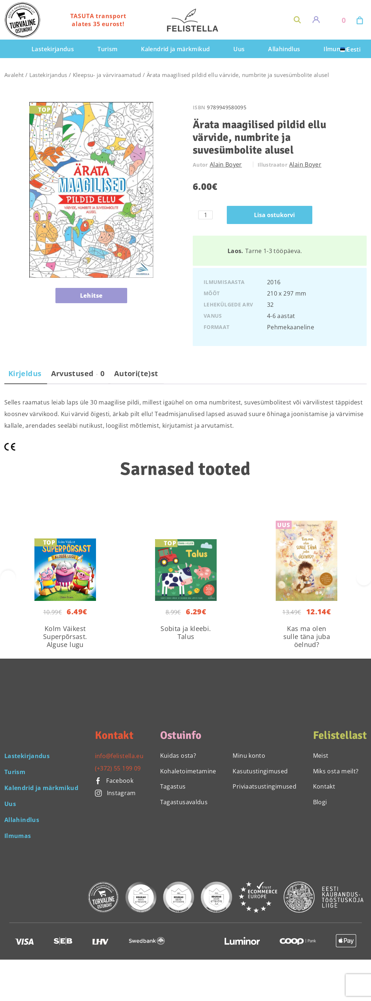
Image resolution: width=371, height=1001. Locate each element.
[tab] (25, 376)
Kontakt (324, 786)
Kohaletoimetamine (188, 771)
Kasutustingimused (260, 771)
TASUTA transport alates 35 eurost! (98, 20)
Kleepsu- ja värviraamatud (107, 74)
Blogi (320, 802)
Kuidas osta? (178, 756)
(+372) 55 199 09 (118, 768)
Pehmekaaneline (290, 327)
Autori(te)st (136, 373)
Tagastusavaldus (184, 802)
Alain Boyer (226, 164)
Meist (321, 756)
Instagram (115, 793)
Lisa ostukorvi (274, 215)
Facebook (114, 781)
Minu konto (249, 756)
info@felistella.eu (119, 756)
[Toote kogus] (205, 215)
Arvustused (78, 373)
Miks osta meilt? (336, 771)
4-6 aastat (281, 316)
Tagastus (173, 786)
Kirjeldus (24, 373)
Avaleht (14, 74)
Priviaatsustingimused (264, 786)
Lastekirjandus (48, 74)
